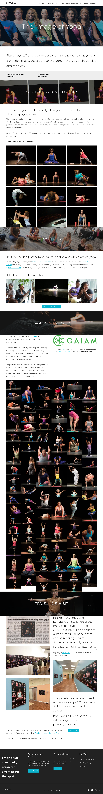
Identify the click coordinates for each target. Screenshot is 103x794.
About (85, 3)
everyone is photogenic (41, 262)
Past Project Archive (49, 790)
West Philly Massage (86, 763)
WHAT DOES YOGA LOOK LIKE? (15, 74)
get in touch (71, 724)
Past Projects (65, 3)
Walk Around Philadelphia (87, 759)
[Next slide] (95, 291)
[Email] (88, 790)
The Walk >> (42, 3)
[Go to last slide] (7, 291)
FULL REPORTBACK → (51, 307)
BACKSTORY (10, 76)
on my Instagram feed (64, 351)
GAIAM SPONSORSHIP (43, 74)
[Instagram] (95, 790)
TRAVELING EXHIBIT (43, 76)
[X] (99, 790)
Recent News (76, 3)
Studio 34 (66, 653)
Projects (82, 766)
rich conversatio (14, 268)
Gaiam (63, 349)
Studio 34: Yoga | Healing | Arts (47, 733)
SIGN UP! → (73, 730)
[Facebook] (92, 790)
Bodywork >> (53, 3)
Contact (93, 3)
